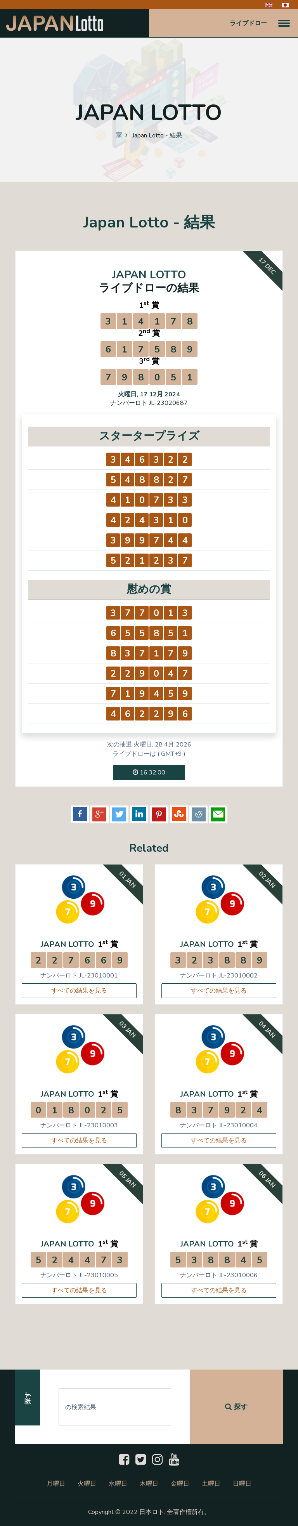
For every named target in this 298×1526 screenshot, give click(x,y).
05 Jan (127, 1179)
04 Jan (266, 1029)
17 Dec (266, 266)
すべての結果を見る (79, 990)
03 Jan (127, 1029)
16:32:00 (149, 772)
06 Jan (266, 1179)
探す (236, 1406)
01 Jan (127, 880)
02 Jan (266, 880)
